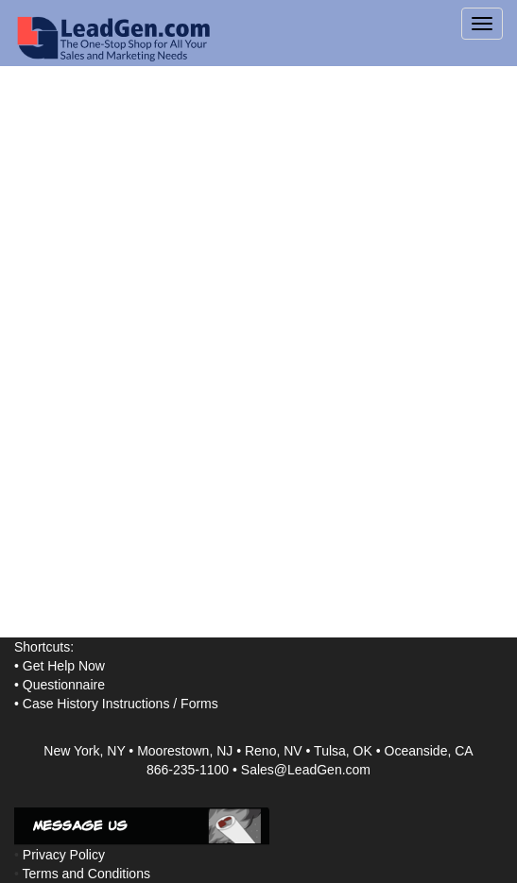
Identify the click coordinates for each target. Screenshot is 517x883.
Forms (199, 703)
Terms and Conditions (86, 873)
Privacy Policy (64, 854)
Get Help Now (64, 665)
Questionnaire (64, 684)
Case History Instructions (96, 703)
